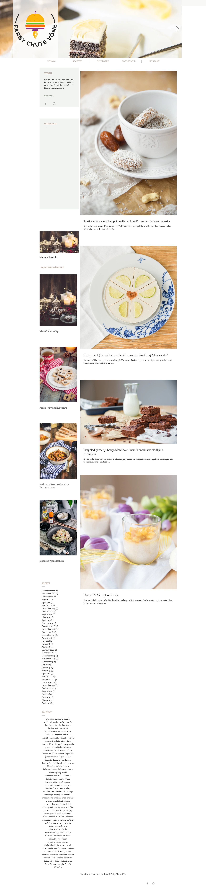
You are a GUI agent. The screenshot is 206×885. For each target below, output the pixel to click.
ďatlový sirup (66, 861)
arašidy (62, 722)
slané (62, 832)
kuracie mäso (51, 782)
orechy (57, 807)
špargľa (61, 864)
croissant (49, 741)
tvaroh (68, 845)
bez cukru (54, 725)
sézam (64, 839)
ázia (53, 857)
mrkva (49, 801)
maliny (67, 788)
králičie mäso (52, 779)
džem (51, 744)
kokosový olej (55, 772)
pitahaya (67, 813)
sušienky (52, 839)
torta (62, 845)
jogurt (61, 756)
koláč (64, 772)
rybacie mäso (54, 829)
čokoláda (68, 857)
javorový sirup (51, 756)
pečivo (60, 813)
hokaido (67, 747)
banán (69, 722)
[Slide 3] (77, 54)
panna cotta (49, 810)
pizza (45, 816)
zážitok (47, 857)
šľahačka (58, 867)
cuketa (57, 741)
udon (44, 848)
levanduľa (58, 785)
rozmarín (59, 826)
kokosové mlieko (65, 769)
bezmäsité (63, 728)
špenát (68, 864)
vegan (64, 848)
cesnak (45, 738)
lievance (67, 785)
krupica (68, 775)
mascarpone (47, 797)
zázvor (71, 854)
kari (54, 763)
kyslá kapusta (64, 782)
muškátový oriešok (61, 801)
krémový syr (64, 779)
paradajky (67, 810)
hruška (69, 750)
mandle (46, 791)
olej (69, 804)
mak (61, 788)
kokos (66, 766)
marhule (67, 794)
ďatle (57, 861)
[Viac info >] (53, 95)
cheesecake (54, 738)
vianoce (47, 851)
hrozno (61, 750)
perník (53, 813)
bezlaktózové (65, 725)
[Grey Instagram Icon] (54, 103)
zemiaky (54, 854)
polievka (69, 816)
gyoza (47, 747)
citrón (71, 738)
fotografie (59, 744)
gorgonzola (69, 744)
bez (46, 725)
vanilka (57, 848)
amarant (59, 719)
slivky (68, 832)
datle (69, 741)
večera (71, 848)
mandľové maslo (58, 791)
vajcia (50, 848)
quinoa (56, 820)
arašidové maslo (51, 722)
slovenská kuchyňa (53, 835)
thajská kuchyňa (51, 845)
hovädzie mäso (50, 750)
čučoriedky (48, 861)
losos (55, 788)
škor (47, 864)
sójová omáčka (54, 842)
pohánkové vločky (56, 816)
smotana (67, 835)
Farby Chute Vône (118, 874)
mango (70, 791)
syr (59, 839)
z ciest (69, 851)
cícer (63, 741)
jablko (54, 753)
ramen (63, 820)
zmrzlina (63, 854)
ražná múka (50, 823)
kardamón (46, 763)
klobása (59, 766)
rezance (60, 823)
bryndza (58, 734)
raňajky (70, 820)
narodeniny (50, 804)
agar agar (50, 719)
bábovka (67, 734)
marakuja (48, 794)
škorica (53, 864)
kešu (72, 763)
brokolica (49, 734)
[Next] (177, 29)
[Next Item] (74, 242)
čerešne (59, 857)
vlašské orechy (58, 851)
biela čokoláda (51, 731)
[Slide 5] (84, 54)
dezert (44, 744)
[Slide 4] (80, 54)
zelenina (45, 854)
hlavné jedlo (57, 747)
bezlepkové (53, 728)
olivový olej (48, 807)
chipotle (63, 738)
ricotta (68, 823)
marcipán (58, 794)
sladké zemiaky (52, 832)
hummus (47, 753)
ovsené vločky (67, 807)
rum (66, 826)
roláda (50, 826)
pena (47, 813)
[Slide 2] (73, 54)
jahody (61, 753)
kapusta (48, 760)
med (64, 797)
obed (65, 804)
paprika (59, 810)
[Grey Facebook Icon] (45, 103)
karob (59, 763)
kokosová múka (50, 769)
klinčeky (51, 766)
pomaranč (46, 820)
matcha (57, 797)
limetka (49, 788)
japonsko (69, 753)
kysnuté (48, 785)
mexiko (70, 797)
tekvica (65, 842)
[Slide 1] (70, 54)
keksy (66, 763)
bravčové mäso (64, 731)
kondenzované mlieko (54, 775)
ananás (67, 719)
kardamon (66, 760)
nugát (58, 804)
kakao (68, 756)
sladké (64, 829)
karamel (56, 760)
